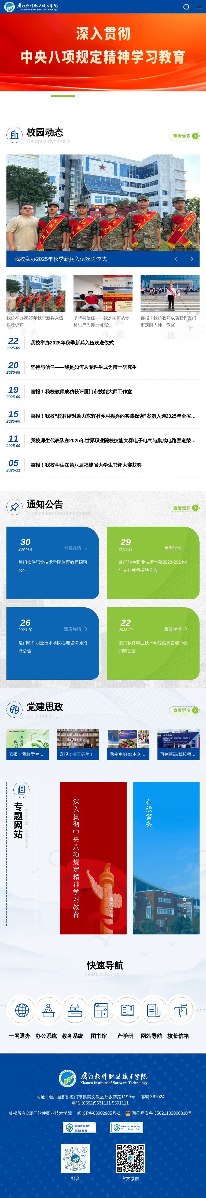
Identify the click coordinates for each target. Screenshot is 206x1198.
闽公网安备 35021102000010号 (162, 1113)
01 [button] (63, 96)
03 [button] (116, 96)
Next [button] (191, 259)
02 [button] (90, 96)
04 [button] (143, 96)
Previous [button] (175, 259)
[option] (103, 45)
